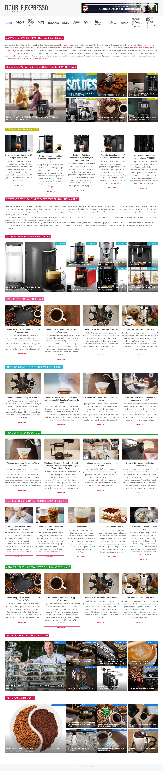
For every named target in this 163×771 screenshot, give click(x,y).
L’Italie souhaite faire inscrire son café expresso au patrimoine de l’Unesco (81, 661)
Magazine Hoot (79, 766)
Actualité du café (60, 642)
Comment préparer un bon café (140, 329)
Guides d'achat (60, 74)
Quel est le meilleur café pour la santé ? (101, 329)
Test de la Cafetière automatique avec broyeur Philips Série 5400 (81, 157)
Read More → (19, 185)
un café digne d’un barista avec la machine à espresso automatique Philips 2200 (142, 287)
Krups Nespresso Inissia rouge (80, 289)
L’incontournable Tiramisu (113, 527)
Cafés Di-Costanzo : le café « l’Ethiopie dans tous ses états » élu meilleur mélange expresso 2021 (112, 661)
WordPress (92, 766)
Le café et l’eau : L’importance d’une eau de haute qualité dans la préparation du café (62, 400)
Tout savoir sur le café (58, 705)
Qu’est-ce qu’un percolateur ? (79, 120)
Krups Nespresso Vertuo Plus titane (23, 287)
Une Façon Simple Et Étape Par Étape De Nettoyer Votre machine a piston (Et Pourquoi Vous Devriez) (62, 465)
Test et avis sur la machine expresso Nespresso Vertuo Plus (50, 158)
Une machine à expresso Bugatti (80, 688)
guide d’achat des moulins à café (111, 95)
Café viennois (81, 527)
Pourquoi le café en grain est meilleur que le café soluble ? (35, 749)
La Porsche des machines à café (141, 688)
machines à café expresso (65, 45)
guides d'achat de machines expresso (35, 59)
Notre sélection (60, 243)
